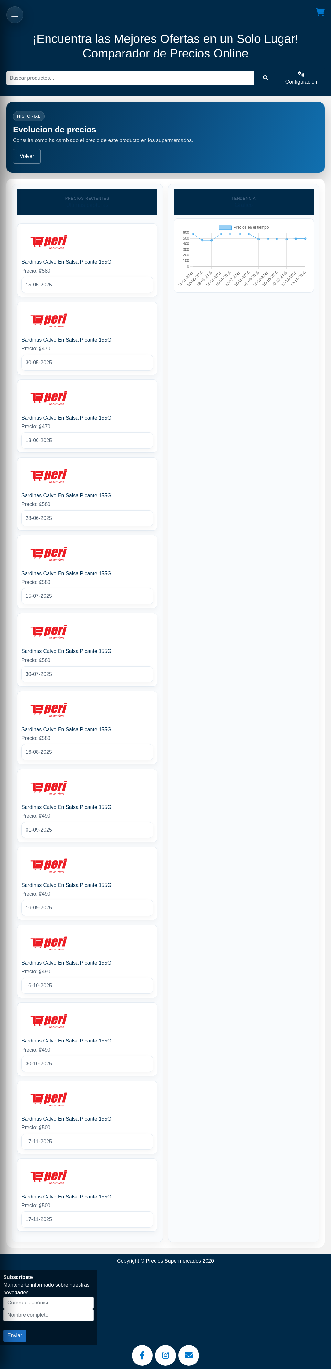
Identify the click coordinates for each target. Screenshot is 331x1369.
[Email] (188, 1355)
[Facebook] (142, 1355)
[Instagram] (165, 1355)
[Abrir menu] (14, 14)
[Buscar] (130, 78)
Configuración (301, 78)
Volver (27, 156)
